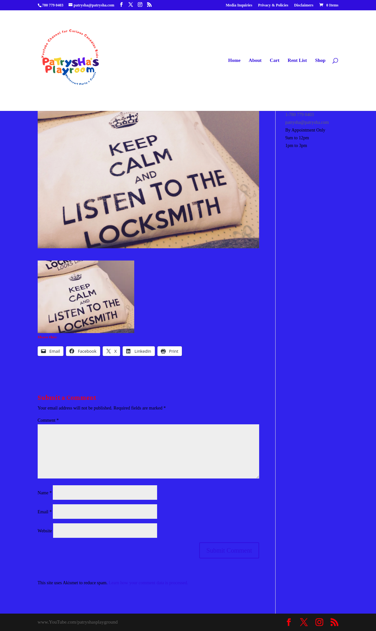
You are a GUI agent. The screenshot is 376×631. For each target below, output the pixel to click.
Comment (48, 420)
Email (45, 511)
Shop (320, 60)
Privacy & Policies (273, 5)
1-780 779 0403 (299, 114)
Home (234, 60)
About (255, 60)
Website (45, 530)
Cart (274, 60)
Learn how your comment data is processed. (148, 582)
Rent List (297, 60)
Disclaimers (304, 5)
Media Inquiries (239, 5)
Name (45, 492)
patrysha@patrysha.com (307, 122)
